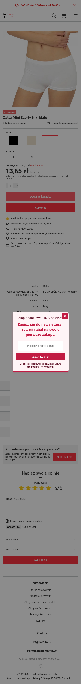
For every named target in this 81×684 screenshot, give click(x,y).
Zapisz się (40, 356)
